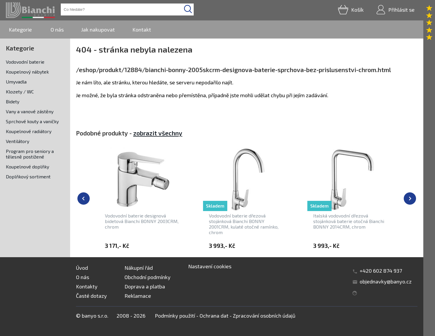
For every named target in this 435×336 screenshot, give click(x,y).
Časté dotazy (91, 296)
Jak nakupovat (98, 29)
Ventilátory (17, 141)
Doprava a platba (144, 286)
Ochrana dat (214, 315)
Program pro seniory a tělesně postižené (30, 153)
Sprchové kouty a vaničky (32, 121)
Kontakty (87, 286)
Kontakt (141, 29)
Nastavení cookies (209, 266)
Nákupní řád (138, 267)
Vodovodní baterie (25, 62)
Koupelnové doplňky (27, 166)
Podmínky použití (175, 315)
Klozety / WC (20, 91)
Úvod (82, 267)
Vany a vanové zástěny (29, 111)
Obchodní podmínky (147, 277)
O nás (57, 29)
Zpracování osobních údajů (264, 315)
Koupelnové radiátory (28, 131)
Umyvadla (16, 81)
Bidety (12, 101)
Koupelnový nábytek (27, 71)
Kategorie (20, 29)
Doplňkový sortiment (28, 176)
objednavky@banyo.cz (386, 281)
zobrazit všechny (157, 133)
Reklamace (137, 296)
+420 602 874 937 (381, 270)
